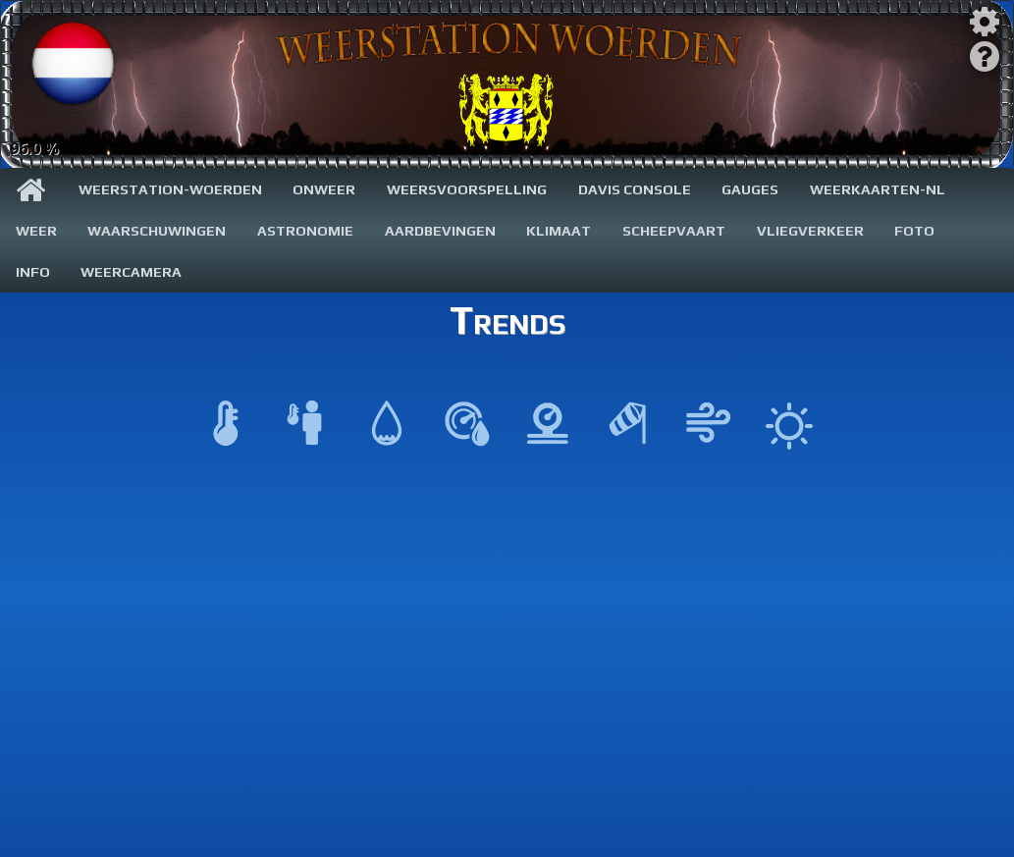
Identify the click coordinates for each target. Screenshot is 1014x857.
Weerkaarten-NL (877, 189)
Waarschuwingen (156, 231)
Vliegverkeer (810, 231)
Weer (36, 231)
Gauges (749, 189)
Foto (914, 231)
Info (33, 272)
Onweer (324, 189)
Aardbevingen (440, 231)
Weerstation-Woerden (170, 189)
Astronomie (305, 231)
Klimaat (558, 231)
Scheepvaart (673, 231)
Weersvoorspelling (467, 189)
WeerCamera (131, 272)
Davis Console (634, 189)
